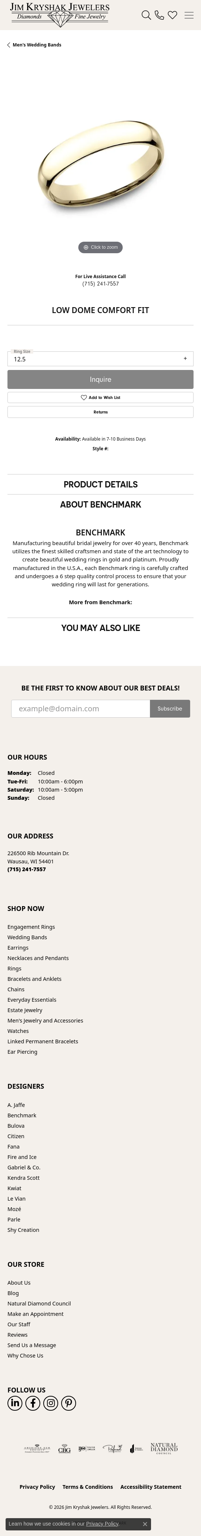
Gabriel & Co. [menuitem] (24, 1167)
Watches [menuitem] (18, 1030)
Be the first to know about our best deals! (100, 688)
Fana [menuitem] (13, 1146)
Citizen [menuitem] (16, 1136)
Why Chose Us (25, 1355)
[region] (100, 163)
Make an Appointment (35, 1313)
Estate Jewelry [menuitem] (24, 1010)
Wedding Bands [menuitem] (27, 937)
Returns (101, 412)
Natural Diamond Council (39, 1303)
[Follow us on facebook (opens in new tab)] (32, 1403)
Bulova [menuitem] (16, 1125)
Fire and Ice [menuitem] (22, 1156)
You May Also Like (100, 627)
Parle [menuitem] (14, 1219)
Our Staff (18, 1324)
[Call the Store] (26, 869)
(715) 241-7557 (100, 283)
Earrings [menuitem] (17, 947)
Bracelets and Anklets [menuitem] (34, 978)
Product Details (101, 484)
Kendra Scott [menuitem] (23, 1177)
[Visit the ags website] (37, 1448)
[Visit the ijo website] (86, 1448)
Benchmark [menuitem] (21, 1115)
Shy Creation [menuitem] (23, 1229)
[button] (146, 15)
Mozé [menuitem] (14, 1209)
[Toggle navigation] (189, 15)
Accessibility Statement (151, 1486)
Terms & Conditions (88, 1486)
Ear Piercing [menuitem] (22, 1051)
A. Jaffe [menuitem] (16, 1104)
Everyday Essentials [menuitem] (31, 999)
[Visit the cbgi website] (64, 1448)
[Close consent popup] (145, 1524)
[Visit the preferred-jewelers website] (113, 1448)
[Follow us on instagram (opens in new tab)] (50, 1403)
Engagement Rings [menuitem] (31, 926)
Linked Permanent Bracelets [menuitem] (42, 1041)
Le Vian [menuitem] (16, 1198)
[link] (159, 15)
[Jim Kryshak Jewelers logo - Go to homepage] (60, 15)
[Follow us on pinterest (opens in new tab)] (68, 1403)
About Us (19, 1282)
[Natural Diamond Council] (164, 1448)
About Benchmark (100, 504)
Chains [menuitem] (16, 989)
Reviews (17, 1334)
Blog (13, 1293)
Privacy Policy (37, 1486)
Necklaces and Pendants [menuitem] (38, 958)
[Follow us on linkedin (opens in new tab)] (14, 1403)
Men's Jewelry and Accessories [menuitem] (45, 1020)
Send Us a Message (31, 1345)
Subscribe (170, 708)
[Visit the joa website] (136, 1448)
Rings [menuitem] (14, 968)
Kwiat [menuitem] (14, 1188)
